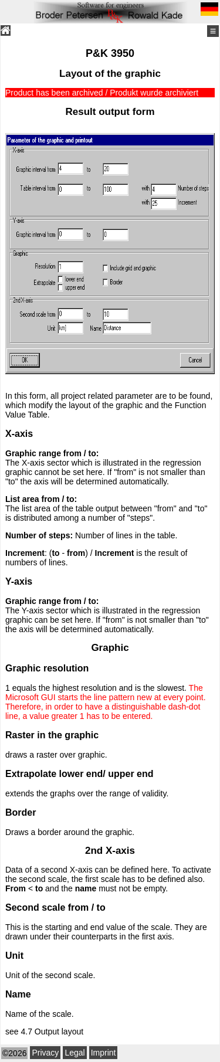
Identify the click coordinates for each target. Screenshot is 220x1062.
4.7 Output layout (52, 1031)
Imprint (103, 1052)
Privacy (45, 1052)
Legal (74, 1052)
